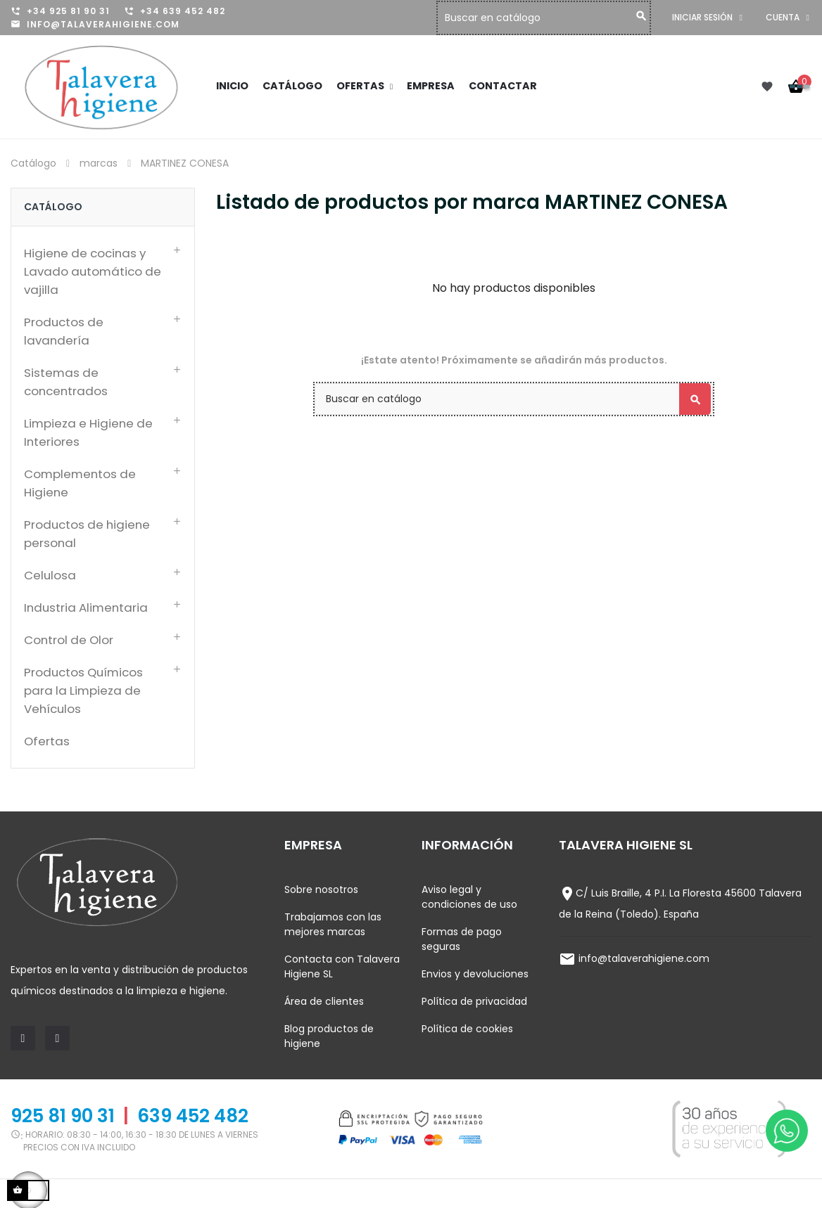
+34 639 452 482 (182, 11)
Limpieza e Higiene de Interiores (88, 432)
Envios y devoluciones (475, 974)
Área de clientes (324, 1001)
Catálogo (53, 207)
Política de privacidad (474, 1001)
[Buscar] (547, 18)
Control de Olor (68, 639)
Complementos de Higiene (80, 483)
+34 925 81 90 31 (68, 11)
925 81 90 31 (63, 1116)
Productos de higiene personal (87, 533)
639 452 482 (192, 1116)
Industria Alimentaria (86, 607)
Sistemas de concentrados (66, 381)
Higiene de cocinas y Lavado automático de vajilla (92, 271)
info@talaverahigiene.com (103, 24)
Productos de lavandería (63, 331)
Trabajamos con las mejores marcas (332, 924)
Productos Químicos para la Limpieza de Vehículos (83, 690)
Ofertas (47, 741)
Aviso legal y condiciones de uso (469, 896)
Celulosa (50, 575)
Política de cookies (467, 1029)
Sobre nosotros (321, 889)
